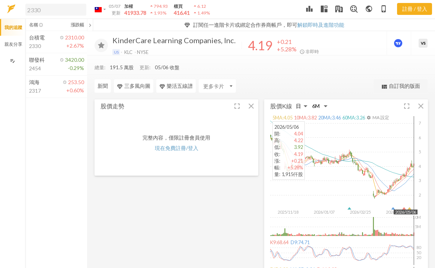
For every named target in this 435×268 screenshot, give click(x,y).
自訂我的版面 (400, 71)
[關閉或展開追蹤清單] (90, 25)
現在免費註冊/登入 (176, 133)
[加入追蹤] (101, 45)
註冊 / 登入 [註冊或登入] (414, 9)
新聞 (102, 71)
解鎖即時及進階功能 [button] (320, 25)
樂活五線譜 (176, 71)
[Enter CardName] (217, 71)
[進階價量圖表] (399, 43)
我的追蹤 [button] (13, 27)
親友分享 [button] (13, 44)
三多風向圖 (133, 71)
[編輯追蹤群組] (12, 60)
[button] (54, 9)
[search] (55, 10)
